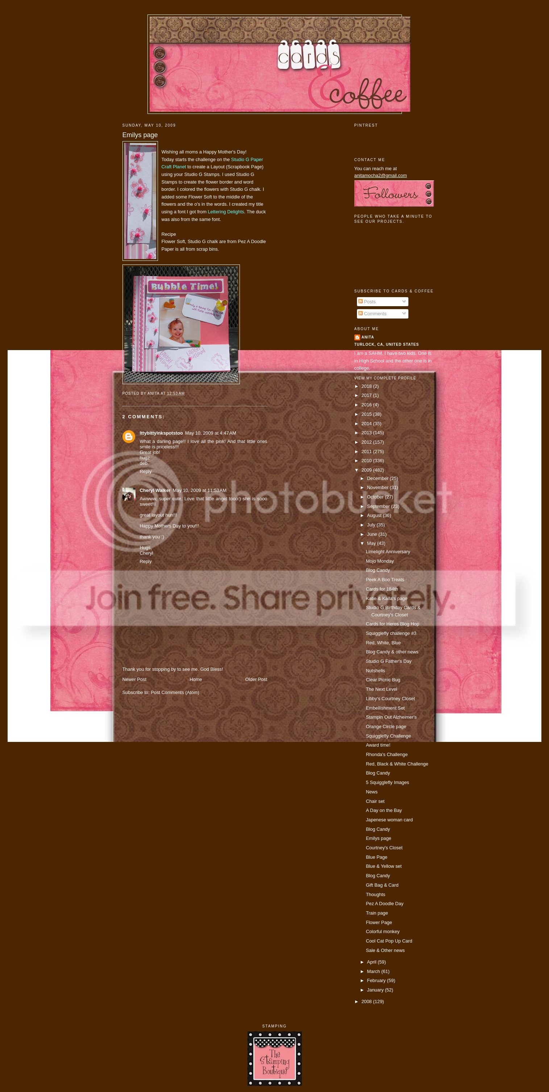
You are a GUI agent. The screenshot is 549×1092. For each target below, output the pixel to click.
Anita (368, 337)
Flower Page (379, 922)
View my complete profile (385, 378)
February (377, 980)
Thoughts (376, 894)
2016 (367, 404)
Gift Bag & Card (382, 885)
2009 (367, 470)
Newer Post (134, 679)
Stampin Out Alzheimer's (391, 717)
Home (196, 679)
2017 (367, 395)
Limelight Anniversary (388, 551)
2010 (367, 460)
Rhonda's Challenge (387, 754)
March (374, 971)
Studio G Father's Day (389, 661)
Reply (146, 471)
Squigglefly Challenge (388, 736)
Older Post (256, 679)
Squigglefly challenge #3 (391, 633)
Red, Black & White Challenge (397, 764)
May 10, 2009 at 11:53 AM (199, 490)
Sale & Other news (385, 950)
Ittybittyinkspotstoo (161, 433)
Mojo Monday (380, 561)
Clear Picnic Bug (383, 679)
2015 (367, 414)
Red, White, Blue (383, 642)
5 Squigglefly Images (387, 782)
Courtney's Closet (384, 847)
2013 (367, 432)
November (378, 487)
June (372, 534)
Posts (367, 301)
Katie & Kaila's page (387, 598)
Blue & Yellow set (384, 866)
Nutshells (375, 670)
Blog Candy (378, 570)
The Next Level (382, 689)
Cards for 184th (382, 589)
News (372, 792)
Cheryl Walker (155, 490)
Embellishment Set (385, 708)
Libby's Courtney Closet (390, 698)
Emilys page (140, 135)
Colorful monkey (383, 931)
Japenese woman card (389, 819)
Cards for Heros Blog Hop (392, 624)
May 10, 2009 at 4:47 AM (210, 433)
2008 (367, 1001)
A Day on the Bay (384, 810)
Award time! (378, 745)
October (376, 497)
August (375, 515)
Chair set (375, 801)
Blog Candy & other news (392, 651)
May (372, 543)
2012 (367, 442)
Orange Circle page (386, 726)
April (372, 962)
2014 (367, 423)
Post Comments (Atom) (175, 692)
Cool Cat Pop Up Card (389, 941)
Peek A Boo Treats (385, 579)
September (379, 506)
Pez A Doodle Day (385, 903)
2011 (367, 451)
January (376, 990)
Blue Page (376, 857)
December (378, 478)
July (372, 524)
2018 (367, 386)
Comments (372, 313)
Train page (377, 913)
